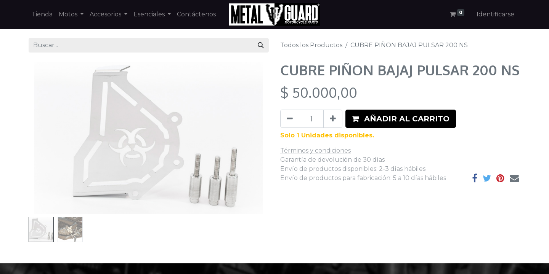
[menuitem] (42, 14)
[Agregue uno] (332, 119)
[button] (400, 119)
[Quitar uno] (289, 119)
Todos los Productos (311, 45)
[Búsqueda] (261, 45)
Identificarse (495, 14)
